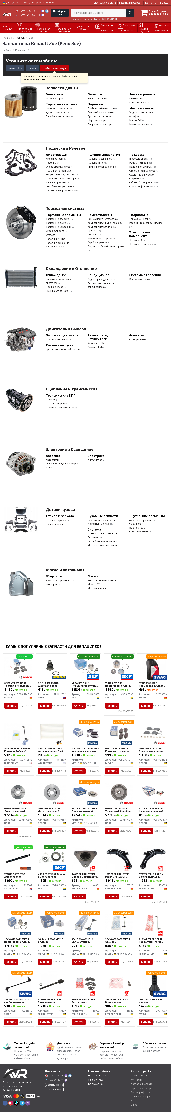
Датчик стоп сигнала (141, 244)
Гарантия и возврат (130, 2)
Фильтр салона (96, 98)
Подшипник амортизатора (61, 178)
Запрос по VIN (54, 1097)
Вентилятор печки (140, 279)
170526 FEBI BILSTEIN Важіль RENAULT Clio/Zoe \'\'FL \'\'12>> (118, 879)
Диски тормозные (56, 112)
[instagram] (10, 1111)
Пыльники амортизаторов (61, 190)
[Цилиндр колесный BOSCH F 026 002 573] (153, 795)
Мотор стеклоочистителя (103, 545)
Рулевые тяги (96, 162)
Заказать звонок (54, 1093)
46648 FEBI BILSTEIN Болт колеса (116, 1008)
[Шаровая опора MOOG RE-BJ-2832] (52, 666)
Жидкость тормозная (141, 112)
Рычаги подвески (139, 162)
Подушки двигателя (57, 339)
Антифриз (135, 116)
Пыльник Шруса (55, 403)
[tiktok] (16, 1111)
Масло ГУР (135, 120)
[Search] (129, 13)
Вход (164, 2)
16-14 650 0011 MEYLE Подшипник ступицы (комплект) (17, 945)
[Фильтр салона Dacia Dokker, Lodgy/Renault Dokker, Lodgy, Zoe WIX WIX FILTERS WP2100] (52, 732)
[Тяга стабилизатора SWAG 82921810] (18, 992)
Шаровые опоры (97, 120)
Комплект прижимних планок (104, 222)
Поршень (93, 234)
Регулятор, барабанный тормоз (106, 246)
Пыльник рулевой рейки (101, 166)
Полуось (51, 399)
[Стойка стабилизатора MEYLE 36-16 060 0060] (119, 927)
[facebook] (5, 1111)
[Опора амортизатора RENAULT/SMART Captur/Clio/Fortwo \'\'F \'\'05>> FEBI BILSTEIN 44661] (85, 862)
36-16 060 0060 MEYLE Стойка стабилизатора (118, 945)
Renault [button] (15, 68)
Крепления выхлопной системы (64, 349)
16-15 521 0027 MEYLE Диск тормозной (84, 813)
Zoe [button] (32, 68)
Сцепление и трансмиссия (71, 388)
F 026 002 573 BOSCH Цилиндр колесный (151, 813)
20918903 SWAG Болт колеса (151, 1008)
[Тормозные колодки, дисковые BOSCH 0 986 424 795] (18, 666)
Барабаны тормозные (58, 116)
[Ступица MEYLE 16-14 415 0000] (52, 927)
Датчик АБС (136, 240)
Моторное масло (139, 124)
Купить (11, 705)
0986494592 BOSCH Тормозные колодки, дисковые (152, 750)
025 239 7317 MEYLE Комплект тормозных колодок (119, 750)
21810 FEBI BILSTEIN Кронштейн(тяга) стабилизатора (150, 945)
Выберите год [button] (54, 68)
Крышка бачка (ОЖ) (57, 290)
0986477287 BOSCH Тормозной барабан (118, 813)
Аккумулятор (53, 98)
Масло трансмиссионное (102, 580)
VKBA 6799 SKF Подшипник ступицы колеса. (118, 684)
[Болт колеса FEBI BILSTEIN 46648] (119, 990)
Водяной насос (55, 286)
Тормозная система (65, 208)
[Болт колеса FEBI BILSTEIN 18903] (85, 990)
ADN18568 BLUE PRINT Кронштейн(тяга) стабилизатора (17, 750)
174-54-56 (28, 11)
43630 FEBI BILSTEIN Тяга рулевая (49, 1008)
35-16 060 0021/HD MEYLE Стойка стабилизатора (82, 945)
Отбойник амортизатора (60, 186)
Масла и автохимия (65, 569)
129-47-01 (28, 15)
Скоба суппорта (55, 230)
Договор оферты (140, 1100)
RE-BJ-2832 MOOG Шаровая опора (48, 684)
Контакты (150, 2)
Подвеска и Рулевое (66, 148)
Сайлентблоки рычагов (101, 112)
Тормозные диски (56, 222)
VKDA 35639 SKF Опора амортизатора (51, 879)
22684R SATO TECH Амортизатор (15, 879)
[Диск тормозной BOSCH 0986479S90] (18, 795)
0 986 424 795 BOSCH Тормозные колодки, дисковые (17, 684)
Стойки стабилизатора (142, 170)
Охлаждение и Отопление (71, 268)
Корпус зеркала (55, 524)
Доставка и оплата (105, 2)
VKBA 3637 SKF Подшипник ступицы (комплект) (85, 684)
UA (6, 2)
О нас (134, 1112)
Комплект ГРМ (138, 102)
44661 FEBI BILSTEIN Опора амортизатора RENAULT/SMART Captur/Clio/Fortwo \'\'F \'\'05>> (85, 879)
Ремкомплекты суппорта (102, 218)
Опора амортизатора (100, 124)
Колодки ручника (56, 238)
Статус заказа (139, 1083)
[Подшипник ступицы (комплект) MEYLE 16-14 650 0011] (18, 927)
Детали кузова (60, 509)
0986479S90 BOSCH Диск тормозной (15, 813)
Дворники (93, 537)
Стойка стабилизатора (101, 108)
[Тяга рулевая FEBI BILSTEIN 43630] (52, 992)
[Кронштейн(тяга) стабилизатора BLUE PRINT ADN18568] (18, 732)
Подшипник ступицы (141, 166)
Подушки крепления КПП (60, 407)
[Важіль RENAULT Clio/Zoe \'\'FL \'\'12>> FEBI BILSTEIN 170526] (119, 862)
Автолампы (52, 459)
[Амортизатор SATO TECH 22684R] (18, 862)
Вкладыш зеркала (56, 520)
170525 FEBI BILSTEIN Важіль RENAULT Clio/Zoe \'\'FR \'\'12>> (152, 879)
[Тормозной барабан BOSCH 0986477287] (119, 795)
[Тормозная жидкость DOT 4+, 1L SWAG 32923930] (153, 667)
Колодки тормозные (58, 108)
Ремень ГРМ (136, 98)
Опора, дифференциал (142, 186)
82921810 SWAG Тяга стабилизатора (16, 1008)
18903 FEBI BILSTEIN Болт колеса (83, 1008)
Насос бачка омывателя (102, 541)
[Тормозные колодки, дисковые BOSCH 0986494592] (153, 732)
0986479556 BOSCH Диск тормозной (49, 813)
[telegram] (22, 1111)
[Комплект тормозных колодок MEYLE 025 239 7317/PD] (85, 732)
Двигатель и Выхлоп (66, 328)
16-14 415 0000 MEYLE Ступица (50, 945)
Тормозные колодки (58, 218)
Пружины (51, 162)
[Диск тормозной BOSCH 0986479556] (52, 795)
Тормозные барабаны (59, 226)
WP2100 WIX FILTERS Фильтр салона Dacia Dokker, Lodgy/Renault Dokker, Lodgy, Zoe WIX (51, 750)
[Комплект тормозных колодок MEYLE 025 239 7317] (119, 732)
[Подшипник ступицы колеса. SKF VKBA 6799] (119, 666)
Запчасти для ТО (62, 87)
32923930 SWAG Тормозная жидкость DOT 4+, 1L (153, 684)
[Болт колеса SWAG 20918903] (153, 992)
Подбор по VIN (59, 13)
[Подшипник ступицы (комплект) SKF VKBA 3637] (85, 666)
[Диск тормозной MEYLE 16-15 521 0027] (85, 795)
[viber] (27, 1111)
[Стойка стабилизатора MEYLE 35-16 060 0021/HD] (85, 927)
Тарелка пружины (56, 182)
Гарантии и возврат (142, 1096)
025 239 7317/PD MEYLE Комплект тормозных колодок (85, 750)
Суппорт (51, 234)
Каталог (135, 1108)
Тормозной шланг (139, 218)
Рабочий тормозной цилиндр (145, 222)
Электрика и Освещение (70, 449)
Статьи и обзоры (140, 1104)
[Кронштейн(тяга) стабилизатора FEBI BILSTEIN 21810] (153, 927)
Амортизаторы (55, 158)
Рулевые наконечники (100, 116)
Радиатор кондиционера (102, 279)
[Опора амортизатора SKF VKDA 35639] (52, 861)
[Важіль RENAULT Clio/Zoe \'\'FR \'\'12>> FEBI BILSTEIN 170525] (153, 862)
